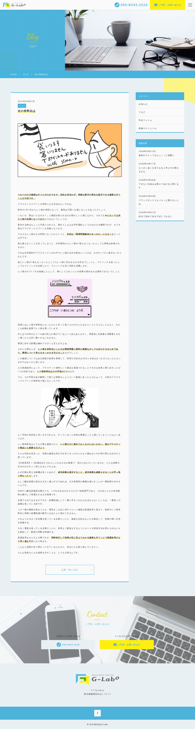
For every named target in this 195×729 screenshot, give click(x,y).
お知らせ (143, 104)
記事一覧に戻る (69, 569)
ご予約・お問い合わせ (170, 5)
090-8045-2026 (71, 644)
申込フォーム (145, 120)
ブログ (22, 105)
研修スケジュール (148, 128)
